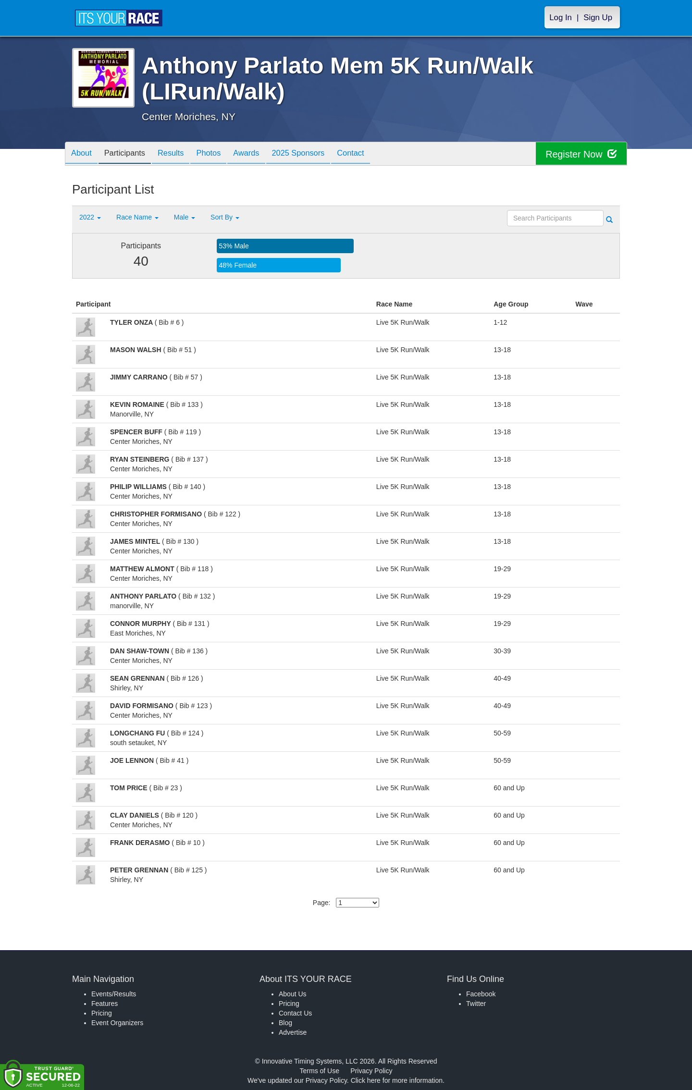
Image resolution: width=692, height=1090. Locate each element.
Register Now (580, 153)
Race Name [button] (137, 217)
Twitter (476, 1003)
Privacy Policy (371, 1071)
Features (104, 1003)
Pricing (101, 1013)
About (83, 154)
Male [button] (184, 217)
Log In (560, 17)
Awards (262, 154)
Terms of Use (319, 1071)
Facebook (480, 994)
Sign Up (597, 17)
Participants (130, 154)
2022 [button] (90, 217)
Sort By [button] (224, 217)
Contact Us (295, 1013)
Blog (285, 1023)
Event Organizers (117, 1023)
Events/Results (113, 994)
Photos (221, 154)
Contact (375, 154)
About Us (293, 994)
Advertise (293, 1032)
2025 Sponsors (318, 154)
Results (180, 154)
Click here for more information (397, 1080)
